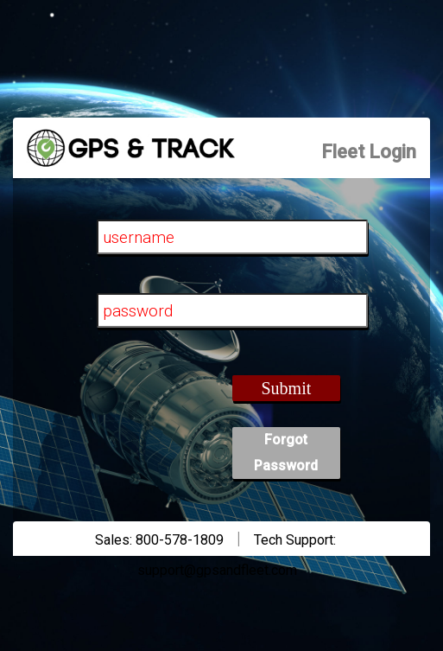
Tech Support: (295, 540)
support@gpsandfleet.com (217, 570)
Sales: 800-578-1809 (159, 540)
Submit (286, 388)
